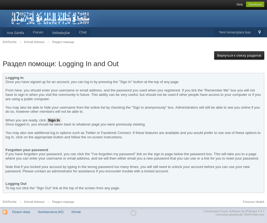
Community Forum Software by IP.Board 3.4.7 (233, 211)
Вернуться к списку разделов (239, 55)
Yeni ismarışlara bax (235, 32)
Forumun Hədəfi (253, 201)
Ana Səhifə (15, 33)
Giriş (239, 4)
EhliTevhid (9, 201)
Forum (38, 32)
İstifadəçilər (61, 33)
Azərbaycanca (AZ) (50, 211)
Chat (82, 32)
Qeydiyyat (255, 4)
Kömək (76, 211)
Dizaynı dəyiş (21, 211)
